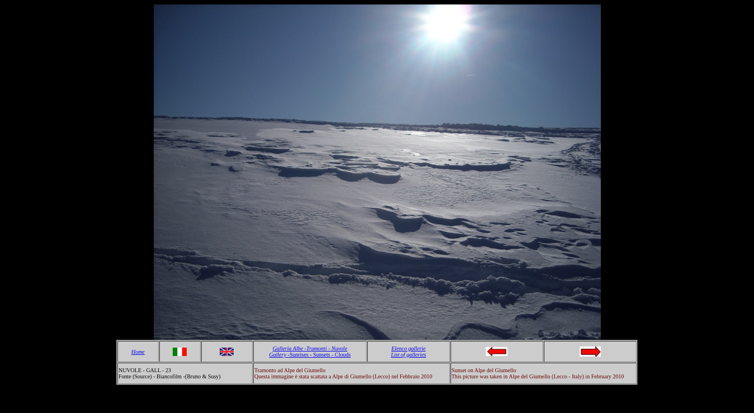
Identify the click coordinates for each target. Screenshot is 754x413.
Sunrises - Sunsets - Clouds (320, 355)
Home (138, 352)
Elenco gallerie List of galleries (408, 351)
